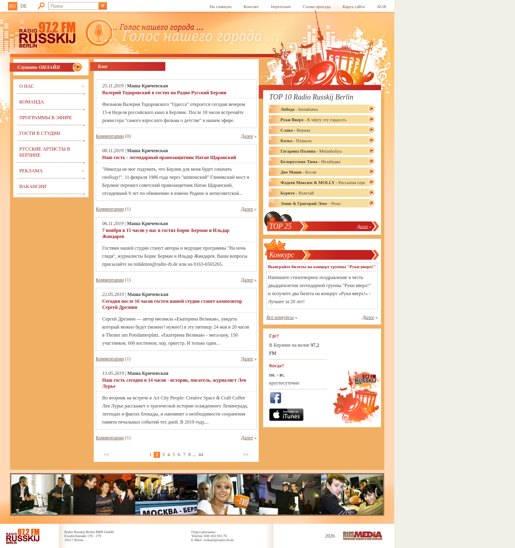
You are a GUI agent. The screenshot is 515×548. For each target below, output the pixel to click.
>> (246, 454)
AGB (381, 6)
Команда (31, 102)
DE (24, 6)
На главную (221, 6)
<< (106, 454)
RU (12, 6)
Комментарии (110, 136)
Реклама (31, 171)
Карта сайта (353, 6)
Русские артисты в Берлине (44, 152)
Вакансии (32, 186)
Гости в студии (39, 133)
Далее (247, 136)
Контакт (251, 6)
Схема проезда (317, 6)
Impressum (281, 6)
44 (200, 454)
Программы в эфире (45, 117)
